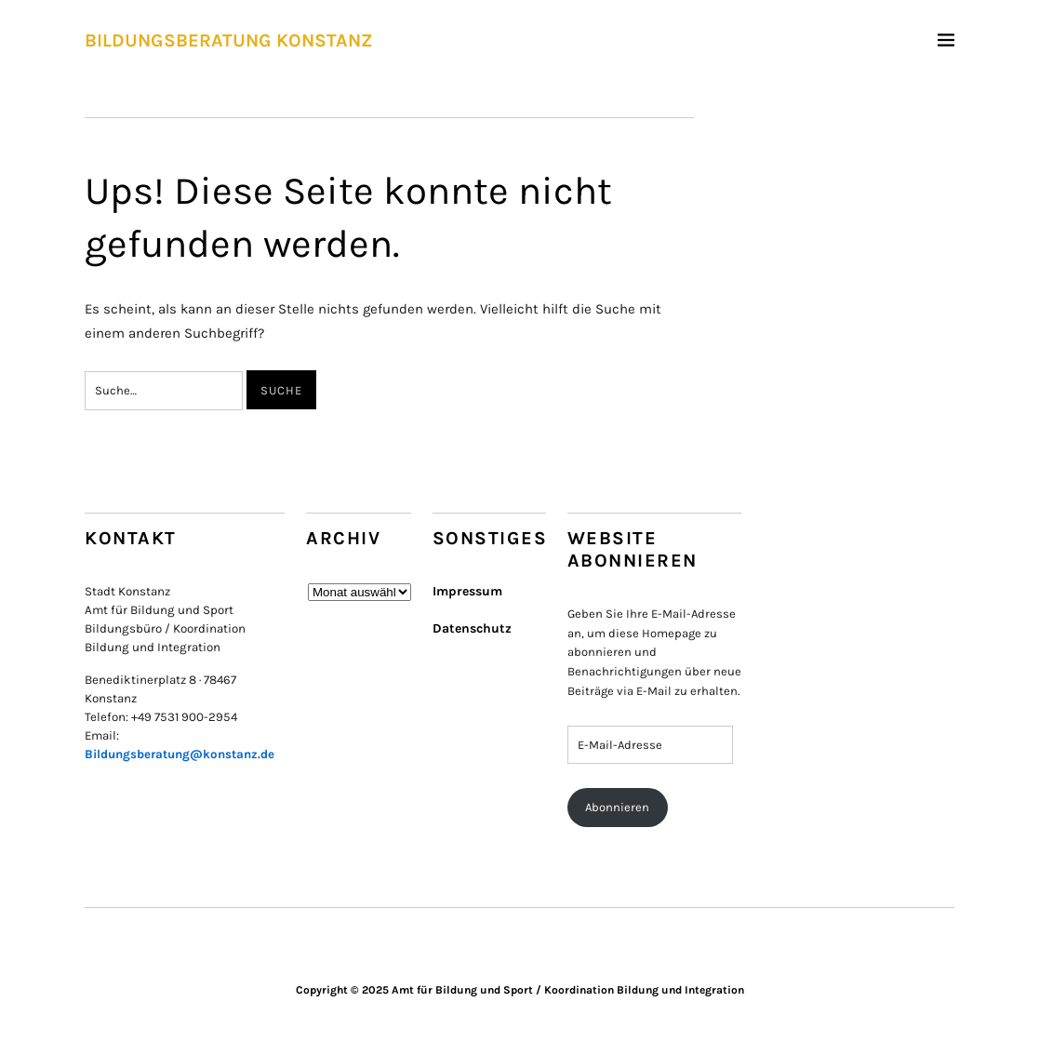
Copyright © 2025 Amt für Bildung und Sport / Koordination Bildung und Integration (520, 989)
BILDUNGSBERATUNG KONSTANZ (229, 40)
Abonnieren (617, 807)
